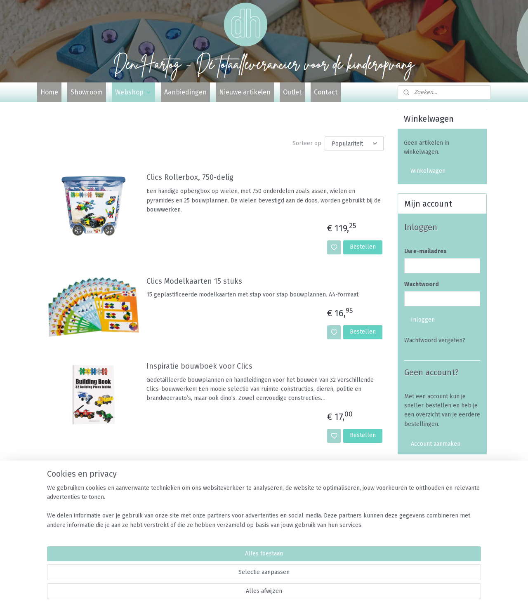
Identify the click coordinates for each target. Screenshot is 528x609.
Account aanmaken (435, 443)
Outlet (292, 92)
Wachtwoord (421, 284)
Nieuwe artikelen (245, 92)
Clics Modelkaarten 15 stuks (194, 281)
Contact (325, 92)
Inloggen (423, 319)
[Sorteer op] (354, 143)
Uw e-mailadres (425, 251)
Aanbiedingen (185, 92)
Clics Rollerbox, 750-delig (189, 177)
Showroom (87, 92)
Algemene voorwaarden (435, 511)
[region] (209, 576)
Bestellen (363, 246)
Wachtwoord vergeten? (434, 340)
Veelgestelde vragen (431, 502)
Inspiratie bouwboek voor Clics (199, 366)
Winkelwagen (428, 170)
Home (49, 92)
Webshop (133, 92)
